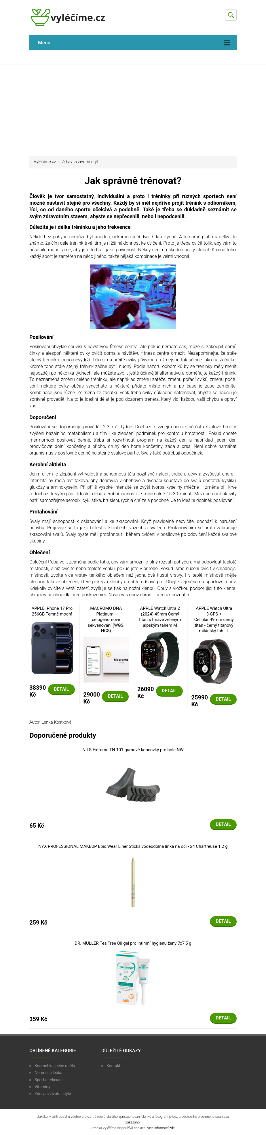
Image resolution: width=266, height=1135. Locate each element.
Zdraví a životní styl (80, 161)
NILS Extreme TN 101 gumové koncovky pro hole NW (133, 749)
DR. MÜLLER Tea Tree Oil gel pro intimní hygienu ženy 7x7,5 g (133, 943)
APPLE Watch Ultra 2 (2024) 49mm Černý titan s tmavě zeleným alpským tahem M (160, 617)
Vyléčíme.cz (45, 161)
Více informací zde (161, 1128)
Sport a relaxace (49, 1080)
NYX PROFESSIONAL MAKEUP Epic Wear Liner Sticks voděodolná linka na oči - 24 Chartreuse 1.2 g (132, 846)
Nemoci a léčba (48, 1072)
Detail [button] (61, 689)
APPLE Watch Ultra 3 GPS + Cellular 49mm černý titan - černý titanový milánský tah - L (214, 619)
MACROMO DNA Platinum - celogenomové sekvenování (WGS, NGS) (106, 619)
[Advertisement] (133, 110)
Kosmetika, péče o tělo (55, 1065)
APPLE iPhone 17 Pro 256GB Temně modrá (52, 611)
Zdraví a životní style (53, 1093)
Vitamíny (42, 1086)
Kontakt (113, 1065)
